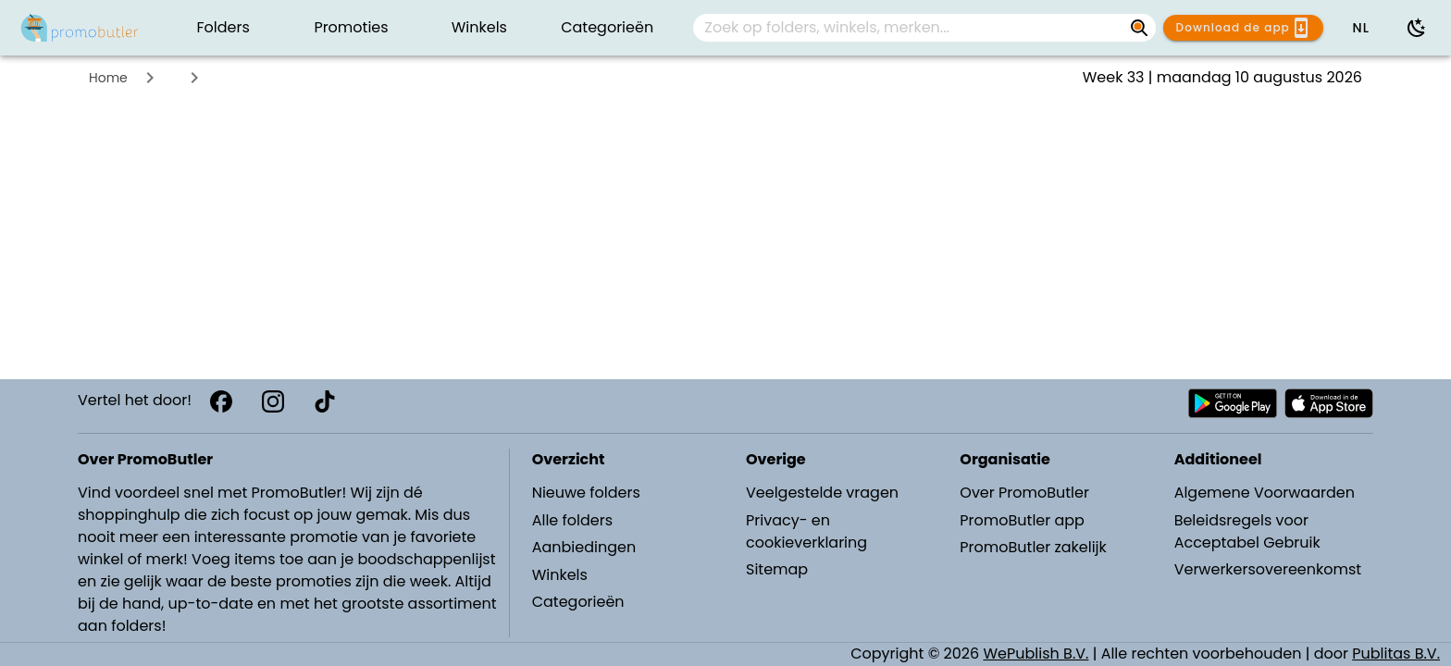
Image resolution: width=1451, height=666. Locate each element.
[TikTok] (324, 401)
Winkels (560, 575)
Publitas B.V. (1396, 653)
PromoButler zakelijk (1033, 547)
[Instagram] (272, 401)
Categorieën (578, 601)
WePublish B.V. (1036, 653)
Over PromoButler (1024, 492)
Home (108, 77)
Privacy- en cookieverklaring (806, 531)
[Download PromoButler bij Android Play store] (1232, 403)
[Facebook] (221, 401)
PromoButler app (1022, 520)
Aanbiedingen (584, 547)
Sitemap (777, 569)
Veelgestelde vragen (822, 492)
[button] (1360, 27)
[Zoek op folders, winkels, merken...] (909, 28)
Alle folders (572, 520)
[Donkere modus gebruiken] (1416, 27)
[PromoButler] (79, 28)
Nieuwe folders (586, 492)
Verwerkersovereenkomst (1268, 569)
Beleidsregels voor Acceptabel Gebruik (1247, 531)
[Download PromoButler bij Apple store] (1328, 403)
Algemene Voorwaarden (1264, 492)
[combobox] (924, 28)
